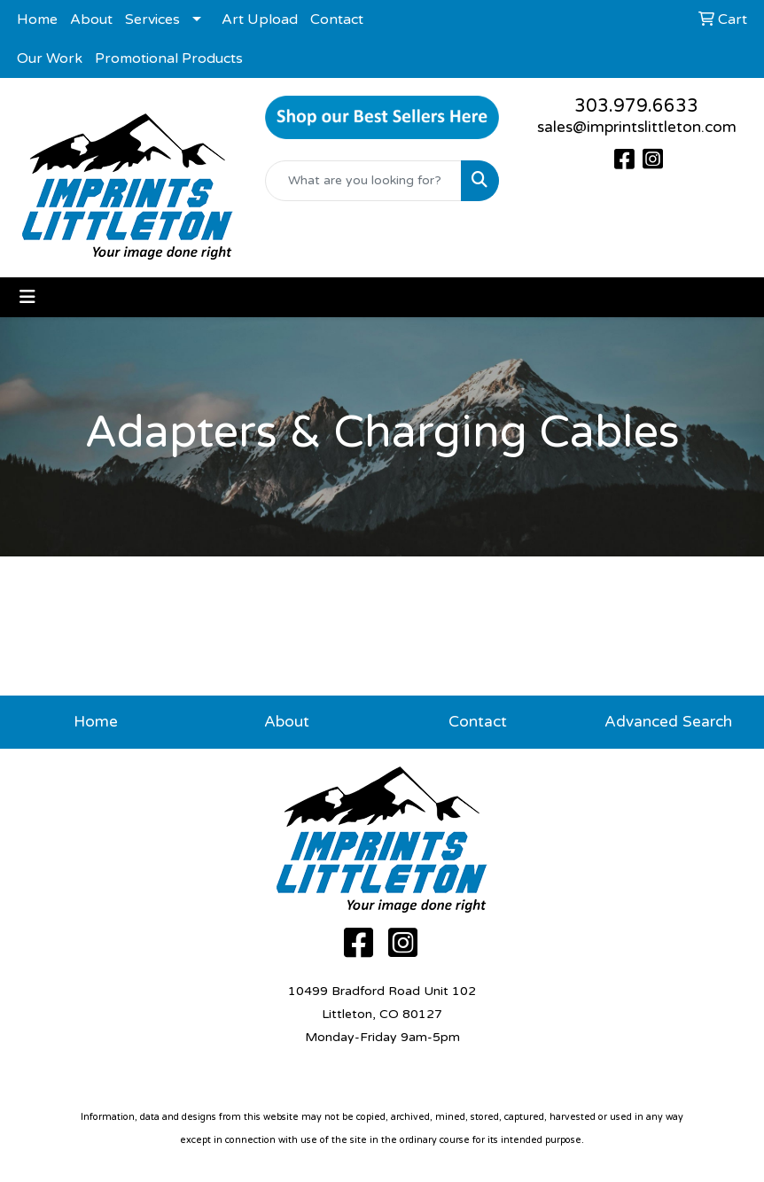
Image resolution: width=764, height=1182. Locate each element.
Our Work (49, 58)
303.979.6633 (636, 106)
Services (152, 19)
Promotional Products (169, 58)
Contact (336, 19)
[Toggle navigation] (27, 297)
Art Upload (260, 19)
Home (37, 19)
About (91, 19)
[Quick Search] (363, 180)
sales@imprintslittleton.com (637, 127)
